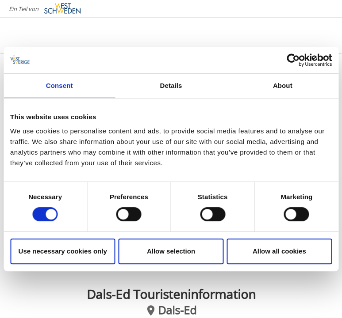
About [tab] (282, 85)
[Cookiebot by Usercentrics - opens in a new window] (293, 60)
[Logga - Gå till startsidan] (44, 35)
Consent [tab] (59, 85)
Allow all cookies (279, 251)
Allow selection (171, 251)
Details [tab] (171, 85)
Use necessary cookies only (63, 251)
